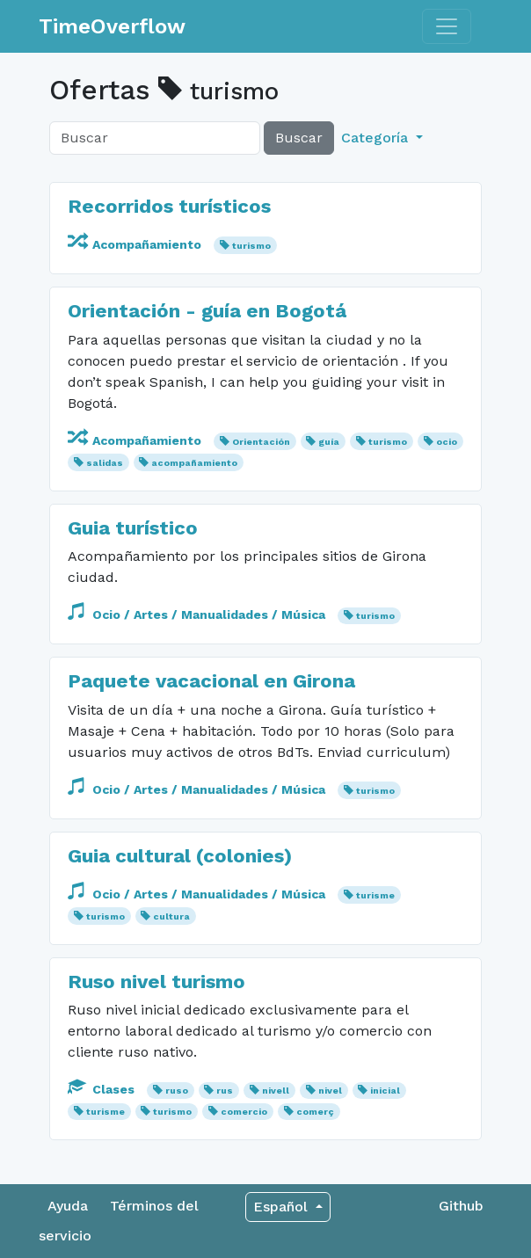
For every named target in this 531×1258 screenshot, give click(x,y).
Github (461, 1205)
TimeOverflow (112, 26)
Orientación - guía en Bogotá (207, 310)
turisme (375, 895)
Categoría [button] (376, 137)
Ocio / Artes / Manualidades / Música (198, 614)
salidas (104, 463)
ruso (176, 1090)
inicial (385, 1090)
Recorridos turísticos (169, 205)
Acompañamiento (136, 244)
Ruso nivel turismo (156, 981)
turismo (251, 245)
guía (328, 441)
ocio (446, 441)
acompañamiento (194, 463)
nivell (275, 1090)
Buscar (299, 137)
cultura (171, 916)
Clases (103, 1089)
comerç (315, 1111)
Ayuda (67, 1205)
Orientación (261, 441)
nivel (330, 1090)
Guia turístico (133, 527)
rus (224, 1090)
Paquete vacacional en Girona (211, 680)
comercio (244, 1111)
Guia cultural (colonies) (180, 855)
